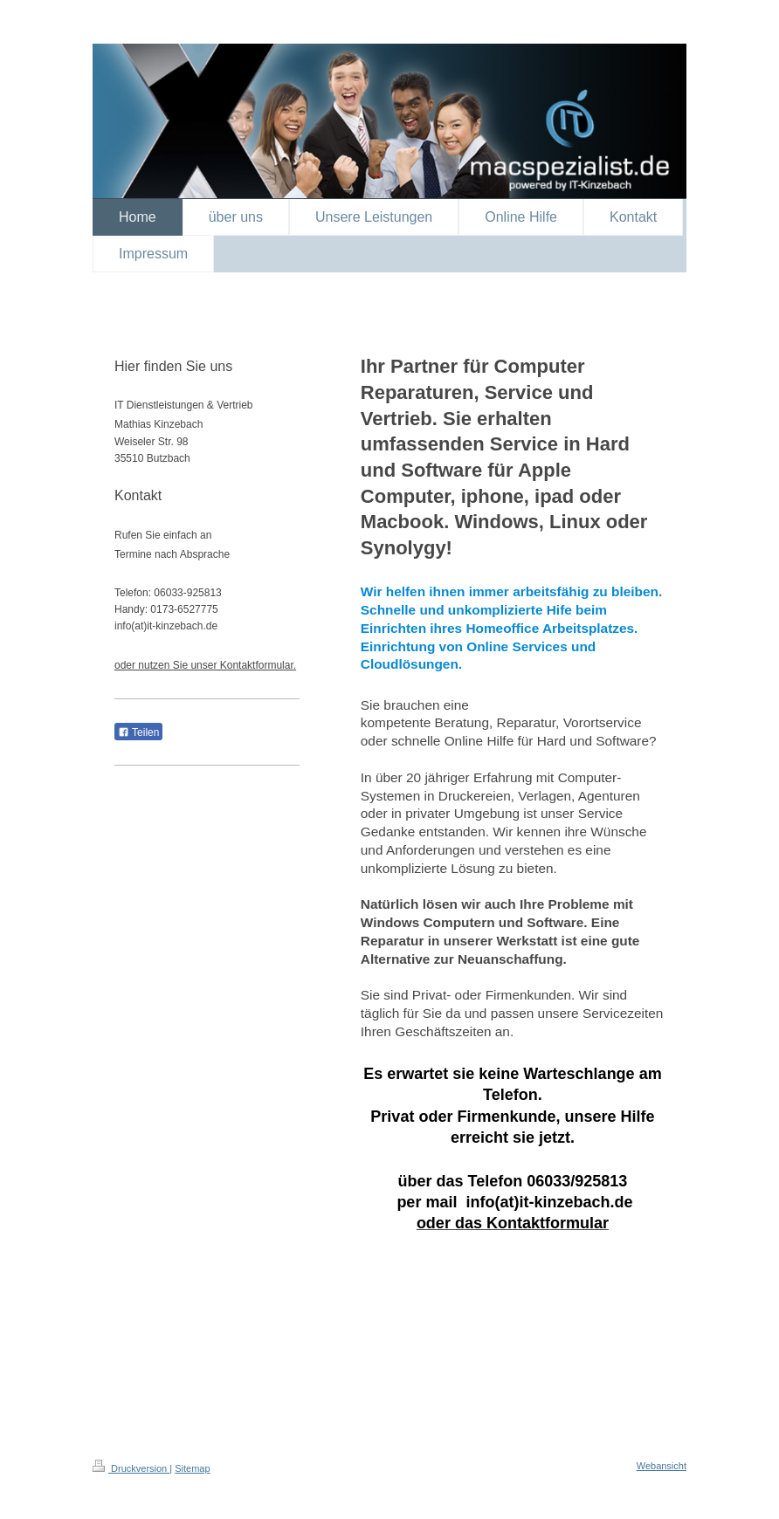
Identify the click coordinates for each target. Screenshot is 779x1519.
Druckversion (131, 1468)
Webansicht (661, 1466)
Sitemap (192, 1468)
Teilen (138, 732)
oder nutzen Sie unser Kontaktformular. (205, 665)
